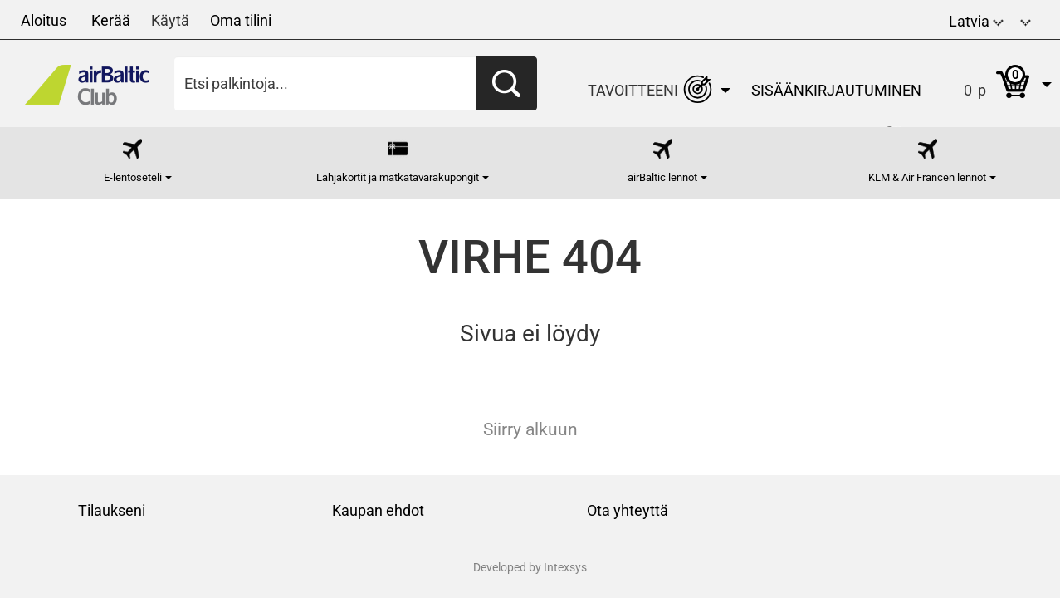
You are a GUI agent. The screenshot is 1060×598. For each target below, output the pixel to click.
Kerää (110, 20)
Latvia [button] (976, 21)
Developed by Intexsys (530, 567)
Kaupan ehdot (378, 510)
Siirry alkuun (530, 429)
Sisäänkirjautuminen (836, 90)
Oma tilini (240, 20)
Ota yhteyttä (627, 510)
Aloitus (43, 20)
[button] (1025, 19)
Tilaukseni (111, 510)
